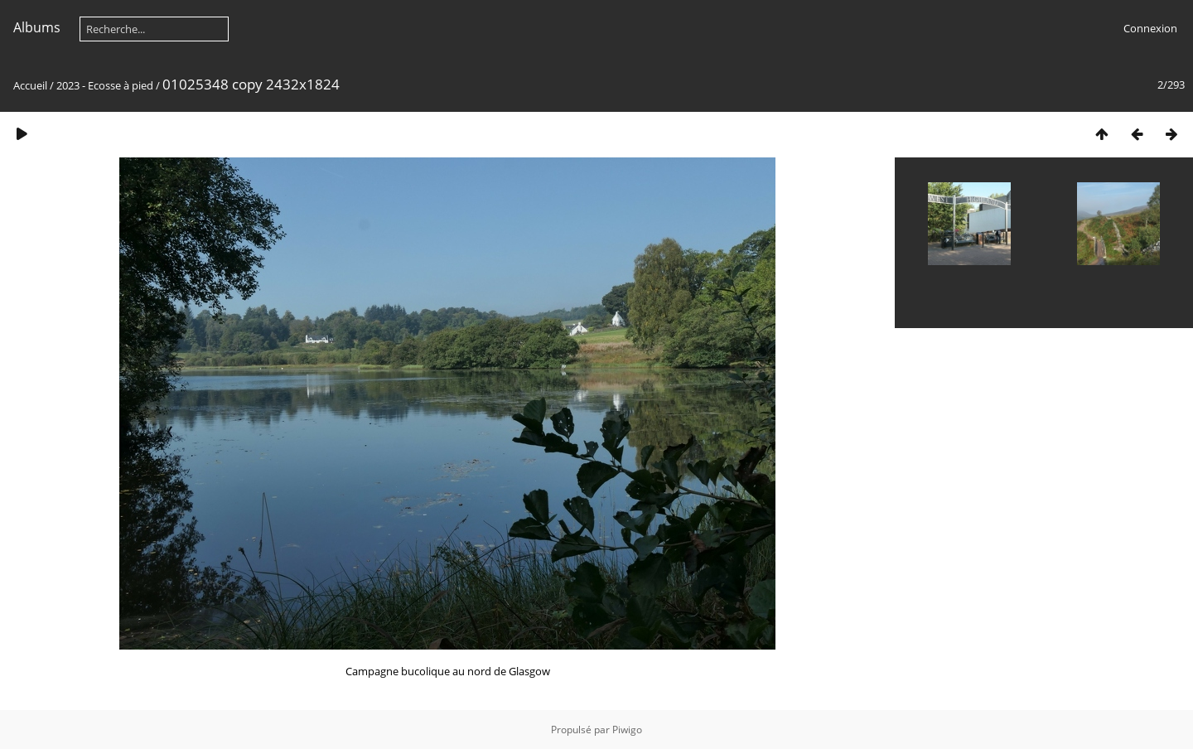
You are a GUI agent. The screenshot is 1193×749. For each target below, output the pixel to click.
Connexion (1150, 28)
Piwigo (627, 729)
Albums (36, 27)
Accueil (30, 85)
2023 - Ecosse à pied (104, 85)
